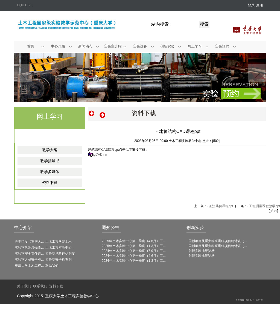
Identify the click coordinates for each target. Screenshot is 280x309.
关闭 (273, 211)
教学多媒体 (49, 172)
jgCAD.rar (100, 154)
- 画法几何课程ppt (220, 206)
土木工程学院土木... (59, 241)
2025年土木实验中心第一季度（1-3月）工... (134, 246)
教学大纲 (49, 150)
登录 (251, 5)
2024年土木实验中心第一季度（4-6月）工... (134, 256)
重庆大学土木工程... (29, 266)
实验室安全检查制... (59, 260)
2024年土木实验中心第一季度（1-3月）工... (134, 261)
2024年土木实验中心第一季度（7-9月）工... (134, 251)
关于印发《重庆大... (29, 241)
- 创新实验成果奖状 (200, 251)
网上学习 (50, 116)
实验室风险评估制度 (60, 253)
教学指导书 (49, 161)
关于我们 (24, 286)
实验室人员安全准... (29, 260)
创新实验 (195, 227)
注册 (259, 5)
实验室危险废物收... (29, 247)
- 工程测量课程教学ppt (263, 206)
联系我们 (52, 266)
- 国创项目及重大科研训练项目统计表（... (216, 241)
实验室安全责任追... (29, 253)
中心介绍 (23, 227)
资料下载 (49, 182)
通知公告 (110, 227)
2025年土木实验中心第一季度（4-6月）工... (134, 241)
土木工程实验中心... (59, 247)
